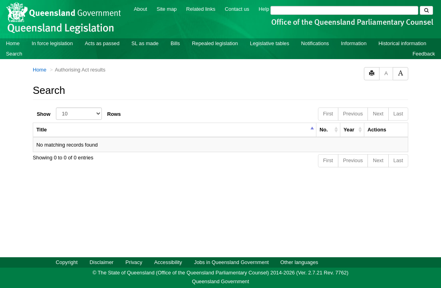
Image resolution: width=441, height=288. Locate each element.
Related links (200, 9)
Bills (175, 43)
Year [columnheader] (349, 129)
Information (354, 43)
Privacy (133, 262)
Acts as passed (102, 43)
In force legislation (52, 43)
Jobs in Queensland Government (231, 262)
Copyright (67, 262)
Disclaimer (101, 262)
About (140, 9)
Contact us (237, 9)
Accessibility (168, 262)
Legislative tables (269, 43)
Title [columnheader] (41, 129)
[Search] (344, 10)
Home (13, 43)
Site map (167, 9)
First (328, 113)
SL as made (145, 43)
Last (398, 113)
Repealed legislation (215, 43)
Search (14, 53)
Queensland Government (220, 281)
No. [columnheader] (324, 129)
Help (264, 9)
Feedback (424, 53)
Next (378, 113)
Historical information (402, 43)
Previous (353, 113)
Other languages (299, 262)
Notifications (315, 43)
